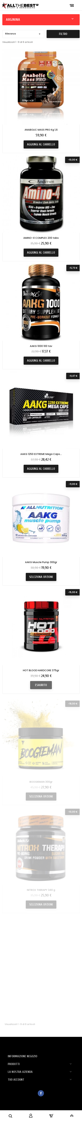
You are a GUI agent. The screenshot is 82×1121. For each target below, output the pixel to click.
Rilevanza (23, 34)
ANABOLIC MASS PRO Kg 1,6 (41, 130)
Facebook (41, 1093)
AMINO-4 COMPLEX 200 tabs (41, 238)
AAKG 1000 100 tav (41, 347)
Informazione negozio (22, 1056)
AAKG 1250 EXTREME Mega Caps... (41, 458)
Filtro (63, 34)
